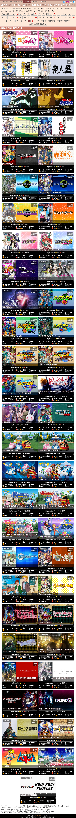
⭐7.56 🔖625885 (56, 195)
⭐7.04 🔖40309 (56, 80)
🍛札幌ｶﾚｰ (43, 1)
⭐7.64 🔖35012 (56, 167)
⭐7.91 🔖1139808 (19, 195)
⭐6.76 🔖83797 (19, 52)
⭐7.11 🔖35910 (56, 740)
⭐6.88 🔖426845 (56, 253)
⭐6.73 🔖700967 (20, 253)
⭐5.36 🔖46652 (19, 711)
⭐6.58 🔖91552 (56, 769)
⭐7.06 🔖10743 (56, 339)
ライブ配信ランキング (16, 1)
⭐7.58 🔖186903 (56, 568)
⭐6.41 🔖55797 (19, 167)
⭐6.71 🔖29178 (56, 597)
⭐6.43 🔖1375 (19, 769)
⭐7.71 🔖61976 (19, 654)
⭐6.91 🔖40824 (56, 310)
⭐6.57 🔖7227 (19, 138)
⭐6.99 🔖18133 (19, 281)
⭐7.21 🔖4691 (19, 396)
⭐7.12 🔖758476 (56, 138)
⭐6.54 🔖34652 (19, 425)
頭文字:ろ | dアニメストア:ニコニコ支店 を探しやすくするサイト (38, 5)
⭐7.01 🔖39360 (56, 52)
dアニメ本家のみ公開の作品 (45, 21)
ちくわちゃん (4, 1)
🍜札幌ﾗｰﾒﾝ (35, 1)
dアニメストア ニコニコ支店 (11, 8)
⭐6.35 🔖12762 (19, 568)
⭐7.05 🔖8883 (19, 367)
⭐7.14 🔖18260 (19, 339)
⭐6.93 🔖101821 (20, 80)
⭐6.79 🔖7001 (56, 367)
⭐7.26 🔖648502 (56, 281)
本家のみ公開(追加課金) (37, 24)
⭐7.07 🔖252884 (20, 224)
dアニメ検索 (27, 1)
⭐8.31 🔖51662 (19, 597)
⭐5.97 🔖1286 (56, 109)
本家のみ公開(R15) (63, 21)
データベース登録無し (56, 396)
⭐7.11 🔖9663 (56, 425)
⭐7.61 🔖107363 (56, 625)
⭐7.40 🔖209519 (20, 625)
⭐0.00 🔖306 (38, 798)
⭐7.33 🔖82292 (19, 740)
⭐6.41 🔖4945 (19, 310)
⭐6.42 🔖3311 (19, 109)
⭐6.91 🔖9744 (56, 224)
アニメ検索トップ (8, 14)
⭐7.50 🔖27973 (56, 654)
